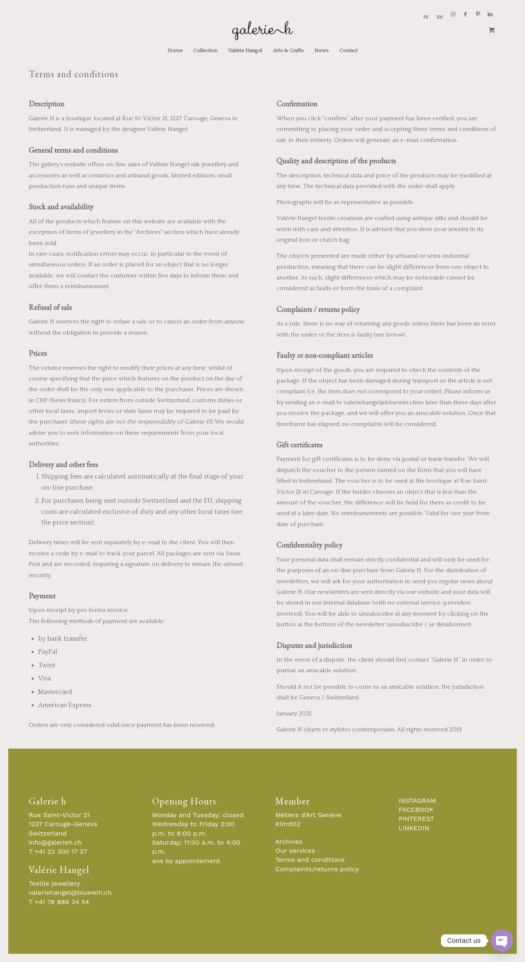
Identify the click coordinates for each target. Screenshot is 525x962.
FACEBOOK (416, 809)
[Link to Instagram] (453, 14)
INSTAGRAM (417, 800)
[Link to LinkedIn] (490, 14)
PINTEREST (416, 818)
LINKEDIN (414, 828)
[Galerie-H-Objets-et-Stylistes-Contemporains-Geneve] (262, 30)
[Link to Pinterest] (478, 14)
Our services (295, 850)
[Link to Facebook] (465, 14)
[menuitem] (426, 17)
